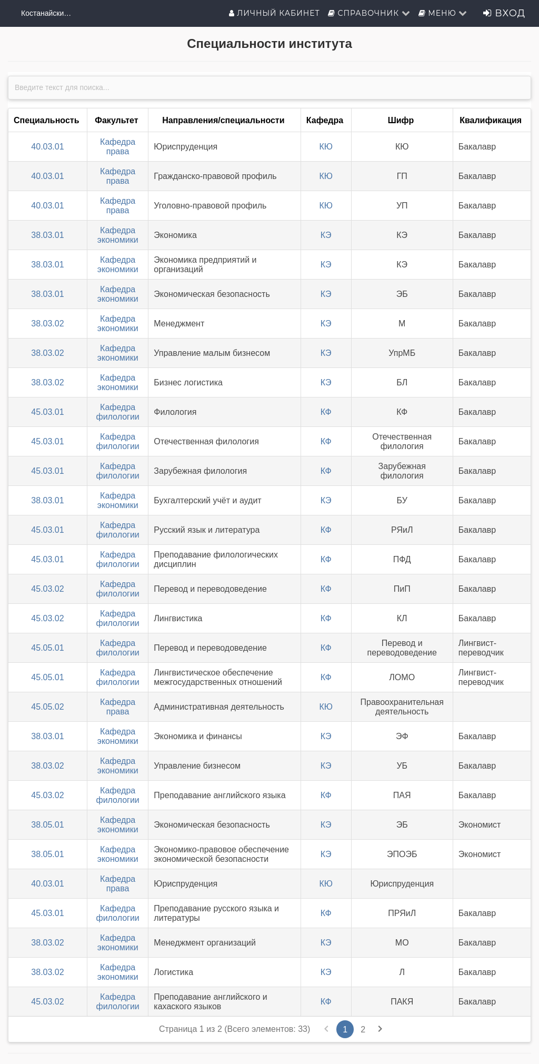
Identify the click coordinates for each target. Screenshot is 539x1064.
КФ (326, 411)
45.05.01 (47, 647)
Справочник (369, 13)
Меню (443, 13)
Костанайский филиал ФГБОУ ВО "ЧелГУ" (47, 13)
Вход (504, 13)
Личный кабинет (274, 13)
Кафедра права (117, 146)
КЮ (325, 146)
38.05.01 (47, 824)
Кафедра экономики (117, 235)
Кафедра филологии (117, 412)
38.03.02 (47, 323)
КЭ (326, 235)
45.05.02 (47, 706)
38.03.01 (47, 235)
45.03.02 (47, 588)
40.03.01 (47, 146)
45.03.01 (47, 411)
